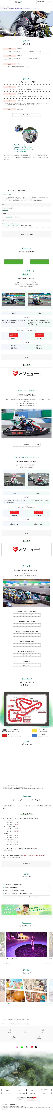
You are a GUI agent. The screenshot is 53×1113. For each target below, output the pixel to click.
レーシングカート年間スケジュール (29, 115)
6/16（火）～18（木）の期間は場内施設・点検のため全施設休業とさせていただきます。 (20, 8)
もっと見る (31, 444)
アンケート (45, 1093)
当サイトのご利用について (20, 1093)
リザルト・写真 (31, 665)
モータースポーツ (40, 2)
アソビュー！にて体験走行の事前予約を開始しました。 (17, 66)
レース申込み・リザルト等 (30, 615)
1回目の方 (14, 261)
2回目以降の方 (39, 261)
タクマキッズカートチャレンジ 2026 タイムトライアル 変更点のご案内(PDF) (22, 51)
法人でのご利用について (45, 1089)
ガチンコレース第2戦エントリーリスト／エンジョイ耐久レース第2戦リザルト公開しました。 (26, 96)
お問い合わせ (32, 1093)
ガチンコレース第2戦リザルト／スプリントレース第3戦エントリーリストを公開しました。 (25, 89)
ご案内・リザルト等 (30, 655)
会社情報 (7, 1090)
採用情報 (32, 1090)
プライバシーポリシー (7, 1093)
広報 (20, 1090)
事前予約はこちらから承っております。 (11, 223)
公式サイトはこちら (8, 59)
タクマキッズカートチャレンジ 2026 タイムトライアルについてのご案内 (21, 58)
